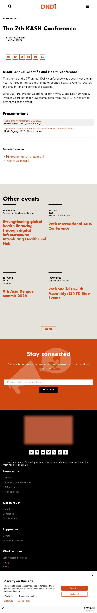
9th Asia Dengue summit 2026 (18, 293)
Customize (8, 601)
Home (6, 18)
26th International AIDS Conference (70, 226)
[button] (8, 57)
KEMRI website (16, 161)
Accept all (74, 588)
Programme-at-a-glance (25, 156)
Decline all (74, 594)
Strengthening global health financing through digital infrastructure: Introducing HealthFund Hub (24, 232)
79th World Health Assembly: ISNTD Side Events (69, 293)
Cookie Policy (24, 601)
